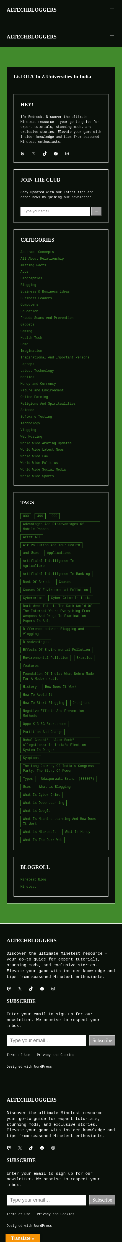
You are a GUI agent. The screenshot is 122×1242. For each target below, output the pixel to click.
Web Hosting (31, 437)
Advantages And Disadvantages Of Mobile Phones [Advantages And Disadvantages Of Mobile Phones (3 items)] (53, 526)
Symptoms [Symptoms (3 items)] (31, 758)
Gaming (26, 331)
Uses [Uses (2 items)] (27, 787)
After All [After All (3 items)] (32, 537)
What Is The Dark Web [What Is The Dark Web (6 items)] (42, 840)
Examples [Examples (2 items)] (84, 658)
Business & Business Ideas (45, 292)
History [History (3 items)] (30, 687)
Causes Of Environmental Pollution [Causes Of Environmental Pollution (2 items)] (55, 590)
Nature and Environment (42, 391)
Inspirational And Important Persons (54, 358)
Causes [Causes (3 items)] (65, 582)
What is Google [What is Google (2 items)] (37, 811)
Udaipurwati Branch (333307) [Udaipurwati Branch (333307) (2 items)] (67, 779)
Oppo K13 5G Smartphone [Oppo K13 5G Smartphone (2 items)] (44, 724)
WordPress (43, 1067)
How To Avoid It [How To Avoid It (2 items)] (38, 695)
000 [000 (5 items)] (26, 516)
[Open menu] (112, 10)
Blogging (28, 285)
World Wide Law (34, 456)
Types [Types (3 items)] (28, 779)
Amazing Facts (33, 265)
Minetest (28, 887)
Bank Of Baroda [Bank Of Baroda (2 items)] (37, 582)
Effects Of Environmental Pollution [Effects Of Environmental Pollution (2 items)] (56, 650)
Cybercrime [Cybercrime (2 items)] (33, 598)
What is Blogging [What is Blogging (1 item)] (55, 787)
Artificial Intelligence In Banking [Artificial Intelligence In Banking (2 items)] (56, 574)
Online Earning (34, 397)
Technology (30, 423)
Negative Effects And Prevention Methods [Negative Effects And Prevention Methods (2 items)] (53, 713)
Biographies (31, 278)
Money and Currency (38, 384)
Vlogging (28, 430)
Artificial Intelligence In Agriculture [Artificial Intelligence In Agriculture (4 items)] (48, 563)
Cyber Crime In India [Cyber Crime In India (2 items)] (70, 598)
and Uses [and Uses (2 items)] (31, 553)
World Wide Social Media (43, 470)
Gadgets (27, 325)
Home (24, 344)
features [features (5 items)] (31, 666)
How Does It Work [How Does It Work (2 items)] (61, 687)
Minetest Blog (33, 880)
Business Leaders (36, 298)
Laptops (27, 364)
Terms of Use (18, 1055)
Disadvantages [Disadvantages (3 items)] (36, 642)
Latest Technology (37, 371)
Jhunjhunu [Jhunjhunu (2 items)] (81, 703)
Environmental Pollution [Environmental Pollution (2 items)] (45, 658)
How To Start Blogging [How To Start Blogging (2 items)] (43, 703)
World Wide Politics (39, 463)
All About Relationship (42, 259)
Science (27, 410)
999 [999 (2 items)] (54, 516)
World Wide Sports (37, 476)
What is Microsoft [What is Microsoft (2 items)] (39, 832)
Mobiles (27, 377)
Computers (29, 305)
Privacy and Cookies (55, 1055)
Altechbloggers (31, 10)
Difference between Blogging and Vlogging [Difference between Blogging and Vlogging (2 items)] (53, 631)
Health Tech (31, 338)
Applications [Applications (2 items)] (59, 553)
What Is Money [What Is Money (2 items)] (77, 832)
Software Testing (36, 417)
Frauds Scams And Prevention (47, 318)
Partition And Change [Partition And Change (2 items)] (42, 732)
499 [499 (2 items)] (40, 516)
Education (29, 311)
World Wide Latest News (42, 450)
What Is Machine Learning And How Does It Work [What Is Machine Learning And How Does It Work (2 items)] (59, 821)
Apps (24, 272)
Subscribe (102, 1040)
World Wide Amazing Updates (46, 443)
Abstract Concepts (37, 252)
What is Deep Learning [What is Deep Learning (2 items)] (43, 803)
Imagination (31, 351)
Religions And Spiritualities (48, 404)
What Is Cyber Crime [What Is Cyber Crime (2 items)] (41, 795)
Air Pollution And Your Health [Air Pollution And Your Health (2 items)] (51, 545)
